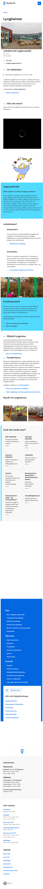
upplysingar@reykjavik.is (22, 829)
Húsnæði (9, 665)
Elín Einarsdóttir (24, 385)
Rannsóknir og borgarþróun (15, 675)
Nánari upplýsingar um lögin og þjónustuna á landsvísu (23, 392)
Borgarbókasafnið (11, 701)
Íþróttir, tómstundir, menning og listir (18, 628)
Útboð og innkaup (12, 669)
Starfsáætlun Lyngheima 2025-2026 (21, 270)
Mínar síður (16, 690)
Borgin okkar (9, 707)
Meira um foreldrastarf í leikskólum (17, 323)
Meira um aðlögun (11, 326)
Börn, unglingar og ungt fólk (16, 614)
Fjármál (9, 653)
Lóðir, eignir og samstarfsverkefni (17, 682)
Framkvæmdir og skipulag (15, 618)
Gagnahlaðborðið (10, 714)
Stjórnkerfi (10, 643)
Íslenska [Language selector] (7, 690)
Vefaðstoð (22, 811)
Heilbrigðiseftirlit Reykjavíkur (16, 672)
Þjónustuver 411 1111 (22, 835)
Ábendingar (22, 841)
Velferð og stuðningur (14, 621)
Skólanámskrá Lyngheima (18, 244)
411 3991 (9, 60)
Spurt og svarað (22, 823)
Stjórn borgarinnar (12, 640)
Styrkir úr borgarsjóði (13, 679)
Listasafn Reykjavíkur (12, 717)
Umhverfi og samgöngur (14, 624)
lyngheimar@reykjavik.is (14, 63)
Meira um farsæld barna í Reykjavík (17, 388)
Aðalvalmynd (39, 3)
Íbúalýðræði (10, 631)
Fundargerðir (11, 647)
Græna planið (11, 657)
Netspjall (22, 817)
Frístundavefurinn (11, 711)
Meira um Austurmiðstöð (14, 354)
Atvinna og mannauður (14, 650)
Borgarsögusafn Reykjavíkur (14, 704)
